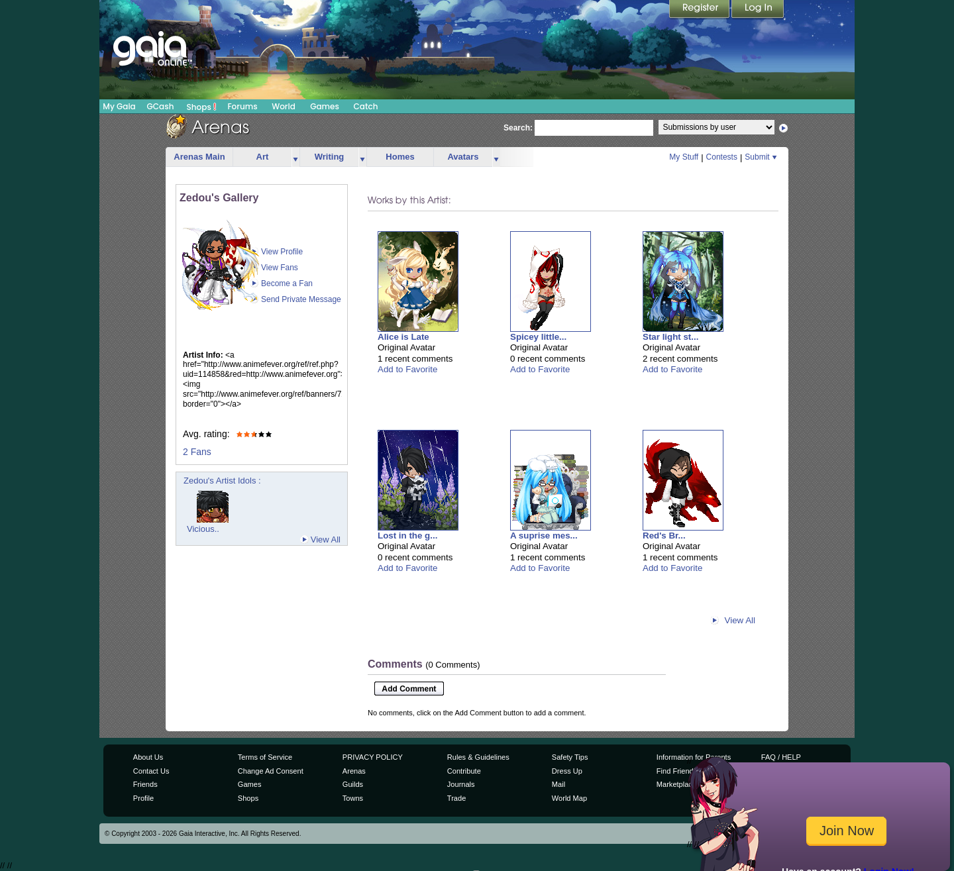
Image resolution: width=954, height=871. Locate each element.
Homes (400, 157)
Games (324, 106)
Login (757, 10)
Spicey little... (538, 337)
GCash (160, 106)
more (295, 157)
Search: (518, 127)
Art (262, 157)
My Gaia (119, 106)
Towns (353, 798)
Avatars (462, 157)
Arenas (354, 771)
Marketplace (676, 784)
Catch (366, 106)
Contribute (464, 771)
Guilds (353, 784)
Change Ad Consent (270, 771)
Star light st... (670, 337)
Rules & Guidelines (478, 757)
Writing (329, 157)
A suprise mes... (544, 535)
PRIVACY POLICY (373, 757)
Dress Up (567, 771)
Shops (202, 106)
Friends (145, 784)
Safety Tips (570, 757)
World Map (569, 798)
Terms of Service (265, 757)
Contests (721, 157)
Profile (143, 798)
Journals (461, 784)
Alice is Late (403, 337)
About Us (148, 757)
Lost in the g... (407, 535)
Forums (242, 106)
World (283, 106)
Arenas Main (199, 157)
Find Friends (677, 771)
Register (700, 10)
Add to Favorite (407, 369)
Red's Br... (664, 535)
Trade (456, 798)
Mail (558, 784)
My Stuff (683, 157)
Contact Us (151, 771)
